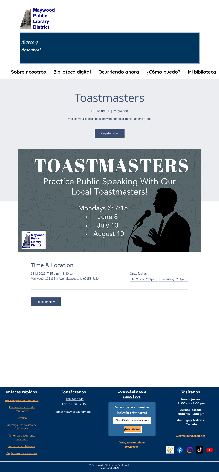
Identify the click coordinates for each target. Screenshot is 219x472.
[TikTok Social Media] (199, 450)
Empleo (22, 418)
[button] (28, 72)
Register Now (109, 133)
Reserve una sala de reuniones (22, 409)
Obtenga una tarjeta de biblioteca (22, 427)
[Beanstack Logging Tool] (170, 450)
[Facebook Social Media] (180, 450)
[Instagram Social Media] (189, 450)
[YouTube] (209, 450)
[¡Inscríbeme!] (133, 429)
